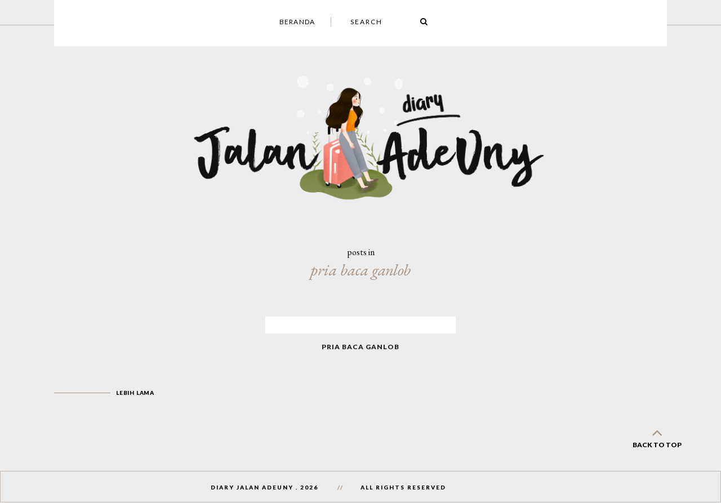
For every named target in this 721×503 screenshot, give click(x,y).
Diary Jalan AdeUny (252, 487)
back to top (656, 436)
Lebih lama (135, 392)
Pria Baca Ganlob (360, 346)
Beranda (297, 21)
